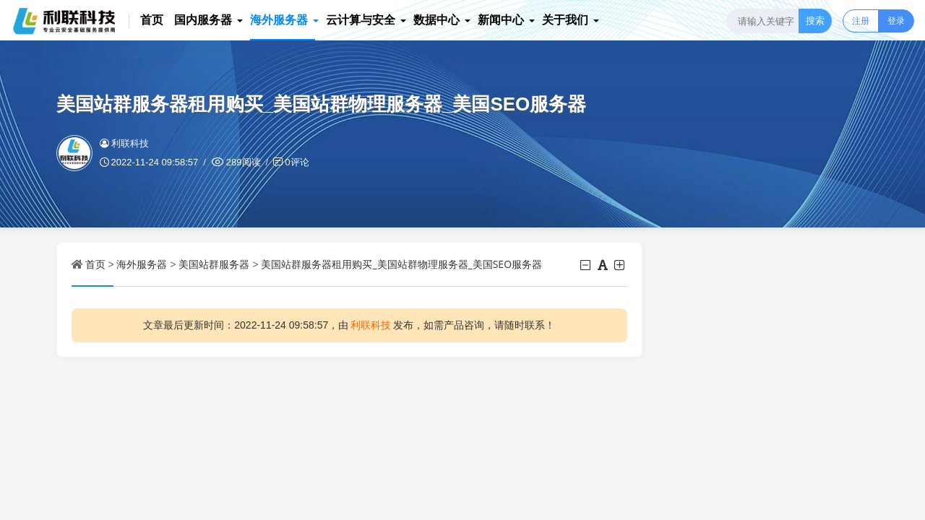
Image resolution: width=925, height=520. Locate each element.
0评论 (297, 161)
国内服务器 (204, 19)
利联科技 (124, 143)
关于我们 (566, 19)
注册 (860, 20)
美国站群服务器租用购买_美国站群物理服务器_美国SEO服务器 (401, 264)
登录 (896, 20)
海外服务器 (280, 19)
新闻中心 (501, 19)
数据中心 (437, 19)
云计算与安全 (361, 19)
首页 (152, 19)
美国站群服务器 (213, 264)
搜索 (815, 20)
